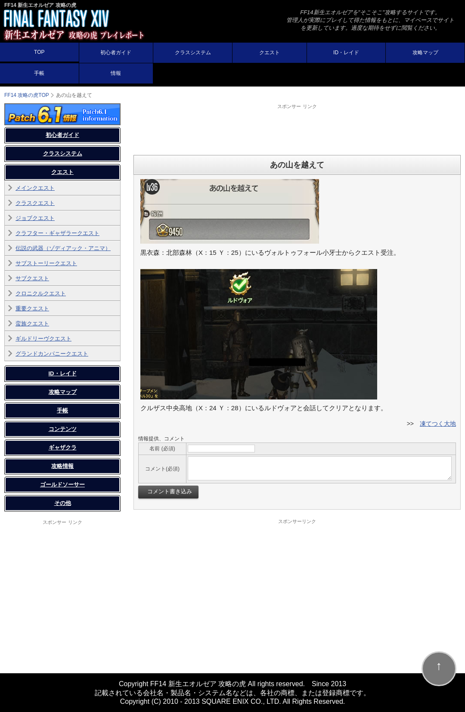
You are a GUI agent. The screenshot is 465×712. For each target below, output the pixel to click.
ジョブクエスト (35, 218)
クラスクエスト (35, 203)
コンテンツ (63, 429)
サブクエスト (32, 278)
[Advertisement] (297, 129)
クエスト (269, 53)
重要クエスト (32, 308)
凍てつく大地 (438, 423)
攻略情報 (62, 466)
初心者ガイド (115, 53)
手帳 (39, 73)
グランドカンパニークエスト (52, 353)
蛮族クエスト (32, 323)
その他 (62, 503)
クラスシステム (193, 53)
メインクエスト (35, 188)
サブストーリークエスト (46, 263)
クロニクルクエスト (41, 293)
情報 (116, 73)
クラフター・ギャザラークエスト (57, 233)
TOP (39, 52)
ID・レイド (346, 53)
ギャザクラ (63, 447)
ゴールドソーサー (62, 484)
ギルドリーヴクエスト (43, 338)
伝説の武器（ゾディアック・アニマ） (63, 248)
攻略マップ (425, 53)
